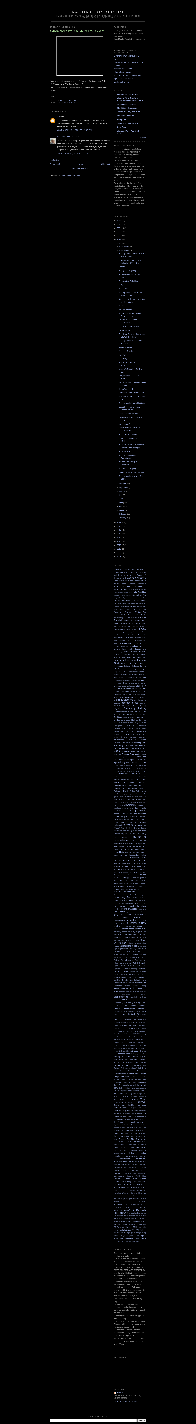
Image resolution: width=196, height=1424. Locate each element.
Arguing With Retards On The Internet (130, 601)
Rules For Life (120, 1028)
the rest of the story (135, 1128)
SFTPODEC (118, 1045)
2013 (119, 545)
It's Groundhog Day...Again (127, 872)
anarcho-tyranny (119, 595)
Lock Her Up (119, 912)
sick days (143, 1054)
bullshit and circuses (122, 654)
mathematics (119, 920)
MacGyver (136, 914)
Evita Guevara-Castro (134, 762)
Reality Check (135, 1011)
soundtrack (142, 1082)
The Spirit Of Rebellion (128, 281)
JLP (58, 116)
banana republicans (132, 620)
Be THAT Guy (129, 626)
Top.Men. (121, 1153)
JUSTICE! (118, 892)
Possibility (123, 359)
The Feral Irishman (125, 115)
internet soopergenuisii (128, 869)
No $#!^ (123, 954)
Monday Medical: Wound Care (131, 393)
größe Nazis (129, 811)
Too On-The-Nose (130, 1150)
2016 (119, 534)
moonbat (132, 937)
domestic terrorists (128, 737)
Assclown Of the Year (135, 609)
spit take (126, 1085)
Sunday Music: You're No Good (132, 403)
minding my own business (125, 926)
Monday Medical (139, 934)
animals (139, 595)
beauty (136, 626)
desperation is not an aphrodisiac (127, 728)
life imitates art (140, 900)
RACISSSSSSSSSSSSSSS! (135, 1005)
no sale (143, 954)
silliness (143, 1059)
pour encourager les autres (130, 994)
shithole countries (123, 1051)
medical (130, 920)
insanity (117, 863)
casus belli (132, 672)
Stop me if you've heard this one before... (130, 1091)
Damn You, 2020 (126, 389)
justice (143, 889)
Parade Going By (120, 974)
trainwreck (124, 1159)
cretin (143, 717)
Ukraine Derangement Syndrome (126, 1170)
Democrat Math (125, 330)
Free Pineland (140, 785)
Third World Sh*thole (128, 1133)
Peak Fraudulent (139, 977)
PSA (124, 999)
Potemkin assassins (125, 991)
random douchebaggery (124, 1008)
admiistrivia (142, 584)
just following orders (134, 886)
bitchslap (131, 637)
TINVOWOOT (138, 1142)
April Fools (127, 598)
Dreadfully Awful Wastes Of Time (125, 743)
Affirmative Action (137, 589)
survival (142, 1102)
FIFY (129, 774)
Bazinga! (121, 626)
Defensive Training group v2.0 (126, 56)
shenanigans (122, 1048)
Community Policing (135, 708)
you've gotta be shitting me (134, 1235)
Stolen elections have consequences (132, 1088)
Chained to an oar (136, 677)
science (136, 1034)
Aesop (120, 1393)
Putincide (117, 1003)
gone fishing (133, 802)
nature (144, 943)
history (143, 822)
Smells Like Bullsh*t (122, 1065)
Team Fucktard (128, 1105)
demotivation (130, 726)
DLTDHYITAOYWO (130, 734)
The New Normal (130, 1125)
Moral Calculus (119, 940)
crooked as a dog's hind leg (126, 720)
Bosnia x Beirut (124, 646)
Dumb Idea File (132, 748)
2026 (119, 220)
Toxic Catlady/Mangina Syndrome (133, 1156)
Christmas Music (120, 686)
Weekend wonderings (130, 1201)
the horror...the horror (127, 1116)
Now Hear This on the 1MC (134, 957)
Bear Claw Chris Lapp (66, 137)
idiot (121, 852)
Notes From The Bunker (127, 123)
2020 (119, 243)
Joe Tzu (134, 880)
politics (133, 988)
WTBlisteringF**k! (127, 1230)
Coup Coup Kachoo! (138, 714)
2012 (119, 549)
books (116, 646)
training (117, 1159)
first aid (135, 774)
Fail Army (139, 765)
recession (117, 1017)
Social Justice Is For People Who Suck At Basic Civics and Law (130, 1068)
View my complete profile (126, 1402)
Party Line (131, 974)
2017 (119, 530)
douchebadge (120, 740)
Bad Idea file (132, 618)
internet (117, 869)
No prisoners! (133, 954)
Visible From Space (139, 1181)
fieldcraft (122, 774)
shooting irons (124, 1054)
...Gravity (117, 569)
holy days (138, 825)
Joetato (143, 880)
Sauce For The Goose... (123, 1031)
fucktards (125, 791)
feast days (130, 771)
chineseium (142, 683)
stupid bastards (139, 1096)
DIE (122, 731)
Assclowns (118, 612)
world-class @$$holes (131, 1227)
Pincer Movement (126, 347)
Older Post (105, 164)
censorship (118, 674)
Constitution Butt (135, 711)
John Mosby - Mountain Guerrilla (127, 75)
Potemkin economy (139, 991)
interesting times (139, 863)
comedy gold (140, 697)
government (130, 805)
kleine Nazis (129, 895)
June (121, 499)
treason (132, 1159)
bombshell (138, 640)
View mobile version (79, 168)
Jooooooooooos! (119, 883)
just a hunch (119, 886)
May (121, 503)
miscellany (117, 932)
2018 (119, 526)
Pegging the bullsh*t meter (134, 980)
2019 (119, 522)
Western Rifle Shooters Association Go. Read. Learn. (130, 99)
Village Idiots (131, 1179)
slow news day (140, 1062)
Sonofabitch (118, 1082)
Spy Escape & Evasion (123, 78)
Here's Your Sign (129, 822)
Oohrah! (142, 963)
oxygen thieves (121, 971)
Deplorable (142, 726)
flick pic (117, 779)
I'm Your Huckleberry (132, 849)
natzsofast (118, 946)
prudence (117, 1000)
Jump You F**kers (132, 883)
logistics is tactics (139, 912)
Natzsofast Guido (129, 946)
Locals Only (142, 909)
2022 (119, 236)
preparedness (121, 997)
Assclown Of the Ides (127, 606)
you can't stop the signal (122, 1233)
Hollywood (127, 825)
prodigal (134, 997)
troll (144, 1162)
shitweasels (134, 1051)
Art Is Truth (123, 289)
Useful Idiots (141, 1176)
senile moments (127, 1039)
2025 (119, 224)
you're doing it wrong (138, 1233)
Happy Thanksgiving (127, 270)
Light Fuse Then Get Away (123, 903)
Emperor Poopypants (131, 754)
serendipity (141, 1042)
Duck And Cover (132, 745)
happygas (117, 814)
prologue (143, 997)
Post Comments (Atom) (71, 176)
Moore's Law (141, 937)
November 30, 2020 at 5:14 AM (74, 154)
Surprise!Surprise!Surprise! (123, 1102)
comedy (129, 697)
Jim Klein (123, 880)
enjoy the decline (127, 757)
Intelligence (126, 863)
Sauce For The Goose (128, 434)
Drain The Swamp (137, 740)
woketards (125, 1221)
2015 (119, 537)
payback (139, 974)
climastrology (130, 691)
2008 (119, 556)
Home (80, 164)
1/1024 (133, 569)
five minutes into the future (131, 777)
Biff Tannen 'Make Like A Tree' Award (128, 635)
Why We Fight (140, 1218)
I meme (123, 837)
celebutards (141, 671)
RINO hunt (125, 1022)
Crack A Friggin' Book (131, 717)
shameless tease (136, 1045)
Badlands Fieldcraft (122, 82)
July (121, 495)
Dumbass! (142, 748)
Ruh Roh (122, 355)
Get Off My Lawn (138, 799)
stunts (129, 1096)
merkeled (121, 923)
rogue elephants (125, 1025)
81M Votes (128, 572)
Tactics (116, 1105)
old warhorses (125, 963)
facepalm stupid (124, 765)
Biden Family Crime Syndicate (125, 632)
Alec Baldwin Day (126, 592)
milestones (132, 923)
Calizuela (135, 666)
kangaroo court (140, 892)
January (122, 518)
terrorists (117, 1108)
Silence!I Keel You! (132, 1059)
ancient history (131, 595)
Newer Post (55, 164)
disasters (118, 734)
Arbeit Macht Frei (139, 598)
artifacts (120, 603)
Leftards (134, 897)
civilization (131, 686)
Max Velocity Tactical (122, 72)
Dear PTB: (123, 267)
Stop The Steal (120, 1093)
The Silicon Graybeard (127, 108)
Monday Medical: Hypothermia (131, 472)
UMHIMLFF (118, 1173)
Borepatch (121, 119)
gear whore (135, 794)
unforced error (130, 1173)
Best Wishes (132, 629)
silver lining (118, 1062)
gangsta (126, 794)
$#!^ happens (125, 569)
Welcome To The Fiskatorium (135, 1207)
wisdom (117, 1221)
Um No (143, 1170)
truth (125, 1164)
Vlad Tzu (117, 1184)
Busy (121, 285)
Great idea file (119, 811)
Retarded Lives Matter (133, 1020)
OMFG (135, 963)
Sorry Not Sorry (129, 1082)
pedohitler (117, 980)
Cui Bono (142, 720)
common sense (130, 703)
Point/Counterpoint (122, 988)
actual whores (128, 584)
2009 (119, 553)
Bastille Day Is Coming (130, 623)
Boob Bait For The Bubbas (134, 643)
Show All (143, 137)
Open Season (119, 966)
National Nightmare (134, 943)
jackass (143, 875)
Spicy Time (118, 1085)
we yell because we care (136, 1199)
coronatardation (124, 714)
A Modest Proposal (135, 575)
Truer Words (118, 1164)
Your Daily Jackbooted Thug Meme (130, 1238)
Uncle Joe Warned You (128, 414)
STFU (116, 1088)
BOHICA (130, 640)
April (121, 506)
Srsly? (143, 1085)
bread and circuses (138, 646)
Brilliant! (117, 649)
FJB (144, 777)
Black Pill (138, 637)
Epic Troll (142, 760)
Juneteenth (142, 883)
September (124, 487)
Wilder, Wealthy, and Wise (128, 112)
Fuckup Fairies (135, 791)
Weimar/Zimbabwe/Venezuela (125, 1204)
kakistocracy (128, 892)
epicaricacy (119, 762)
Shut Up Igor (134, 1054)
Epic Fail (133, 760)
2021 (119, 239)
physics (135, 986)
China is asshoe (130, 683)
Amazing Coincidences (128, 351)
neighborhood (123, 949)
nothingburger (118, 957)
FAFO (132, 765)
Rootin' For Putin (139, 1025)
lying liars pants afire (123, 914)
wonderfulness (134, 1221)
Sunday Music (68, 102)
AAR (129, 578)
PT (130, 1000)
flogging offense (127, 779)
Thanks (124, 1108)
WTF (137, 1230)
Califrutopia (127, 666)
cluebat (129, 694)
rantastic (117, 1011)
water (144, 1196)
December (123, 246)
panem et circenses (138, 971)
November (123, 250)
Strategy (122, 1096)
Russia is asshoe (134, 1028)
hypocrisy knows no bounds (135, 831)
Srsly (138, 1085)
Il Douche (126, 852)
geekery (116, 797)
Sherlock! (131, 1048)
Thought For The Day (129, 1139)
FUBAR (117, 788)
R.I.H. (144, 1003)
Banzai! (122, 306)
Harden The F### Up (131, 814)
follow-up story (140, 779)
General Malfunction (127, 797)
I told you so (140, 844)
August (122, 491)
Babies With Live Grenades (125, 615)
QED (123, 1003)
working (125, 1224)
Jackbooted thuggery (123, 878)
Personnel (127, 986)
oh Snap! (135, 960)
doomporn (142, 737)
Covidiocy (118, 717)
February (123, 514)
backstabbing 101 (120, 618)
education (135, 751)
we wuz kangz (119, 1199)
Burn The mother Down (136, 657)
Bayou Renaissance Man (128, 104)
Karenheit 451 (119, 895)
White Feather (129, 1218)
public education (139, 1000)
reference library (129, 1017)
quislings (137, 1003)
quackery (129, 1003)
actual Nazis (129, 581)
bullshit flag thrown (138, 654)
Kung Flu (125, 897)
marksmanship (140, 917)
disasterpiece (141, 731)
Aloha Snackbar (139, 592)
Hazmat (127, 819)
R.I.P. (116, 1005)
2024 (119, 228)
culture (117, 723)
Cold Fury (121, 127)
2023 (119, 232)
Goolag (120, 805)
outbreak (142, 969)
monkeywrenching (121, 937)
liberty (131, 900)
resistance (118, 1020)
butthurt (124, 663)
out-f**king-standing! (130, 969)
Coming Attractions (123, 700)
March (122, 510)
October (122, 484)
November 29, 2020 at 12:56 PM (74, 130)
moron (136, 940)
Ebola (117, 751)
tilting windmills (126, 1142)
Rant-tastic (141, 1008)
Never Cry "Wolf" (135, 949)
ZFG (115, 1241)
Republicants (141, 1017)
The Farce (138, 1113)
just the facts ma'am (130, 889)
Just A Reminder (126, 309)
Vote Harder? (124, 424)
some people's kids (137, 1079)
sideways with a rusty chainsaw (127, 1057)
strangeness (131, 1094)
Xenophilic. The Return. (127, 94)
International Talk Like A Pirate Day (130, 866)
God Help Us (123, 802)
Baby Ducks (141, 615)
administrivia (119, 586)
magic (125, 917)
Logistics (128, 912)
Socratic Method (120, 1079)
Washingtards (136, 1196)
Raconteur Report (98, 12)
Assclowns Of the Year (135, 612)
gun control (140, 810)
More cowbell (129, 940)
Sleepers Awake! (128, 1062)
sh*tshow (126, 1045)
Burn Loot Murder (120, 657)
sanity (144, 1028)
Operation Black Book (136, 966)
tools (116, 1153)
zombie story (134, 1241)
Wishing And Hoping (127, 468)
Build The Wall (139, 652)
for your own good (128, 785)
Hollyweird (118, 825)
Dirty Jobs (129, 731)
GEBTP (143, 794)
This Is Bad (142, 1133)
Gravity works (140, 808)
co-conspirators (138, 694)
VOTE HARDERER (128, 1184)
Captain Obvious (121, 671)
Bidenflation (142, 632)
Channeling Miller (120, 680)
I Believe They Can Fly (122, 834)
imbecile (133, 852)
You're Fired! (118, 1236)
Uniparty (130, 1176)
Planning (143, 986)
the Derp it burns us (127, 1111)
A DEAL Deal (136, 572)
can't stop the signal (137, 669)
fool (115, 782)
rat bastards (125, 1011)
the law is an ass (129, 1119)
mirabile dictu (140, 929)
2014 (119, 541)
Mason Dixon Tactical (123, 69)
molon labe (127, 934)
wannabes (117, 1193)
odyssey (128, 960)
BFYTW (142, 629)
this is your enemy (122, 1136)
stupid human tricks (121, 1099)
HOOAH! (129, 828)
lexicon (124, 900)
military (142, 923)
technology (142, 1105)
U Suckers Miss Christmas (136, 1167)
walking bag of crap (138, 1190)
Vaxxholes (118, 1179)
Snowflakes (136, 1065)
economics (125, 751)
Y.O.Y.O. (143, 1230)
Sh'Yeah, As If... (125, 451)
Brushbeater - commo (123, 59)
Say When (137, 1031)
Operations (117, 969)
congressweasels (120, 711)
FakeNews (139, 768)
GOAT (116, 802)
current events (127, 723)
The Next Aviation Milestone (130, 326)
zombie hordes (123, 1241)
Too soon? (142, 1150)
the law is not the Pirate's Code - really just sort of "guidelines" (130, 1122)
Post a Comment (57, 160)
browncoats (127, 652)
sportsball (133, 1085)
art (59, 102)
